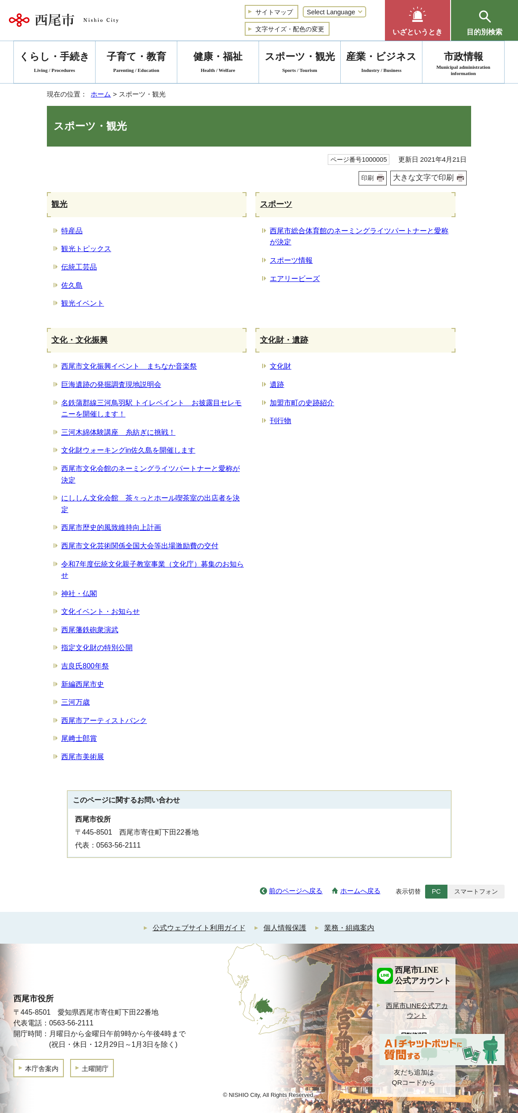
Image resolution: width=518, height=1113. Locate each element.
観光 (59, 204)
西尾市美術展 (82, 756)
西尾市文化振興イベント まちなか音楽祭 (129, 366)
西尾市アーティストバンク (104, 720)
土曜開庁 (95, 1068)
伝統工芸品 (79, 267)
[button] (417, 20)
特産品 (72, 231)
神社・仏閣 (79, 593)
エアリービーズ (295, 278)
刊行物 (280, 420)
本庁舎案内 (41, 1068)
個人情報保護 (284, 928)
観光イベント (82, 303)
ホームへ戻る (360, 891)
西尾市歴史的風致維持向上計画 (111, 527)
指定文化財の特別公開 (97, 647)
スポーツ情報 (291, 260)
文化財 (280, 366)
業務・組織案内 (349, 928)
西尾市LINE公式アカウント (417, 1011)
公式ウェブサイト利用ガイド (199, 928)
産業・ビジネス (381, 63)
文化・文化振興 (79, 340)
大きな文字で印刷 (423, 177)
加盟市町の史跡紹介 (302, 403)
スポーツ (276, 204)
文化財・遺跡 (284, 340)
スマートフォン (476, 891)
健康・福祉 (218, 63)
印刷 (367, 177)
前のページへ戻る (295, 891)
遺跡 (277, 384)
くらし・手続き (54, 63)
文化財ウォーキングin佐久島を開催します (128, 450)
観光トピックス (86, 248)
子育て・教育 (136, 63)
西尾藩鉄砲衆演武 (89, 630)
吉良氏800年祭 (85, 666)
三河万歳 (75, 702)
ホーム (101, 94)
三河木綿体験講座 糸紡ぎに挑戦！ (118, 432)
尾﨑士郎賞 (79, 738)
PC (436, 891)
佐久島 (72, 285)
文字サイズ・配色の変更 (289, 29)
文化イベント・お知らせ (100, 611)
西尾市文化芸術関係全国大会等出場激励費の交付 (139, 546)
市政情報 (463, 63)
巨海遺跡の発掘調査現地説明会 (111, 384)
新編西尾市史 (82, 684)
